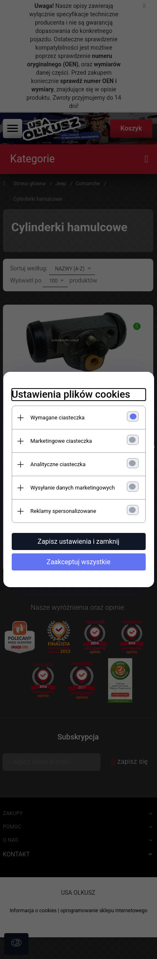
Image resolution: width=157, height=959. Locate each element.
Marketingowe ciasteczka (61, 441)
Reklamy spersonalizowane (63, 511)
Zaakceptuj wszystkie (78, 562)
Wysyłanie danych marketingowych (73, 488)
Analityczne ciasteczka (58, 464)
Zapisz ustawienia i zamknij (78, 541)
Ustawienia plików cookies (71, 394)
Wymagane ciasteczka (58, 417)
